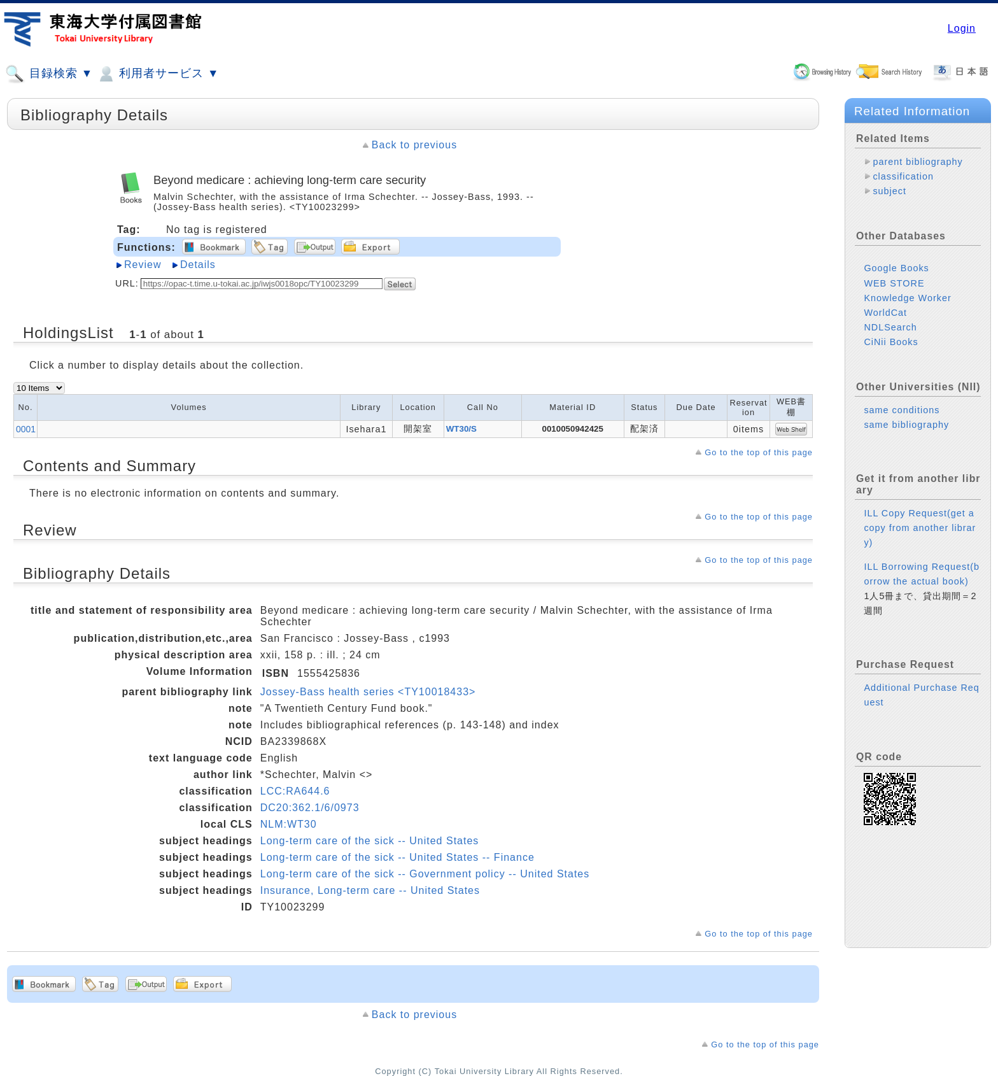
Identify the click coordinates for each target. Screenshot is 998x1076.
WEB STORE (894, 283)
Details (198, 264)
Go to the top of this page (759, 452)
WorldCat (885, 313)
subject (889, 191)
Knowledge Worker (907, 298)
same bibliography (906, 425)
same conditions (901, 410)
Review (142, 264)
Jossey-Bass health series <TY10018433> (368, 691)
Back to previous (414, 144)
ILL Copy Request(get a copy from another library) (920, 528)
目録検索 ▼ (49, 73)
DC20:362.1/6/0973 (310, 807)
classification (903, 176)
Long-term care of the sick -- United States (369, 840)
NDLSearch (890, 327)
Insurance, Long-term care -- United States (370, 890)
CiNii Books (891, 342)
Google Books (896, 268)
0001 (26, 429)
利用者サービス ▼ (157, 73)
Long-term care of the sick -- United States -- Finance (397, 857)
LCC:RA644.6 (295, 791)
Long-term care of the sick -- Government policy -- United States (425, 873)
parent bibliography (917, 162)
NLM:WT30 (288, 824)
